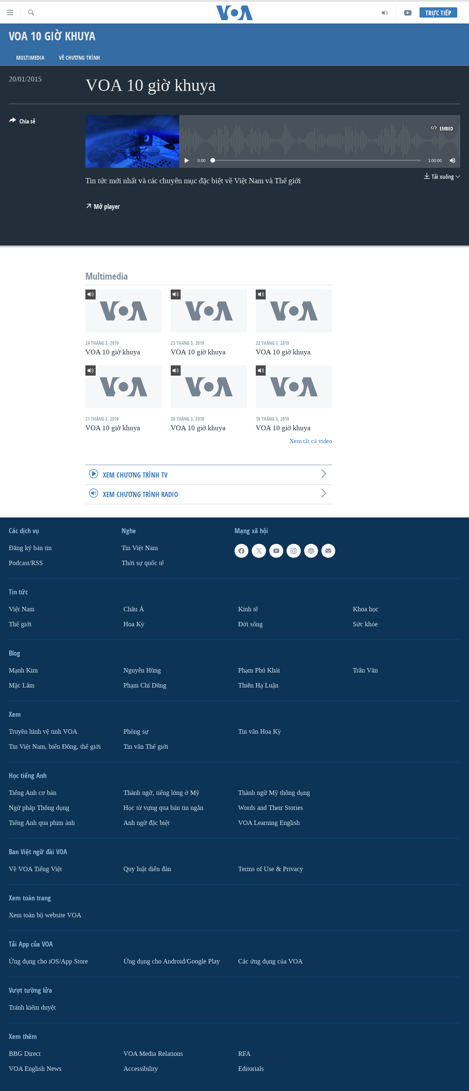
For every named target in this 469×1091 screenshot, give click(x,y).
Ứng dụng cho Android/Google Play (171, 961)
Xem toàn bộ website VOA (45, 915)
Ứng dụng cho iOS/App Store (48, 961)
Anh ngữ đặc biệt (146, 823)
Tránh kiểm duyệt (32, 1007)
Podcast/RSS (26, 563)
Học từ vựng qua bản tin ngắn (163, 808)
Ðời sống (250, 624)
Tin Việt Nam (140, 548)
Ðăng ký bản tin (30, 548)
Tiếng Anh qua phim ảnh (42, 823)
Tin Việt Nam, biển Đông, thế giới (55, 746)
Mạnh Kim (23, 670)
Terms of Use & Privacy (270, 869)
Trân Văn (365, 670)
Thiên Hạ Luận (258, 685)
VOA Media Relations (153, 1054)
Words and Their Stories (270, 808)
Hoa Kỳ (133, 624)
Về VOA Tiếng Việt (35, 869)
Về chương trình (79, 58)
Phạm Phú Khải (259, 670)
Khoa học (365, 609)
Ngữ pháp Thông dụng (39, 808)
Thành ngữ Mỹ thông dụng (274, 793)
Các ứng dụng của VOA (270, 961)
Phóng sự (135, 731)
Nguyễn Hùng (142, 670)
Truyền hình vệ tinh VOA (43, 731)
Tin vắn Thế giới (145, 746)
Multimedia (30, 58)
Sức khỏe (365, 624)
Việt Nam (21, 609)
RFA (244, 1054)
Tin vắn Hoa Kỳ (259, 731)
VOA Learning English (269, 823)
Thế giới (20, 624)
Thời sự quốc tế (143, 563)
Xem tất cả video (310, 441)
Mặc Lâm (21, 685)
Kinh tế (248, 609)
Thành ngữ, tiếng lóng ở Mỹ (161, 793)
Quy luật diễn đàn (147, 869)
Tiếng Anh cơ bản (32, 793)
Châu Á (133, 609)
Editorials (251, 1068)
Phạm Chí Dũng (144, 685)
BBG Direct (25, 1054)
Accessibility (140, 1068)
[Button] (22, 122)
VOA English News (35, 1068)
